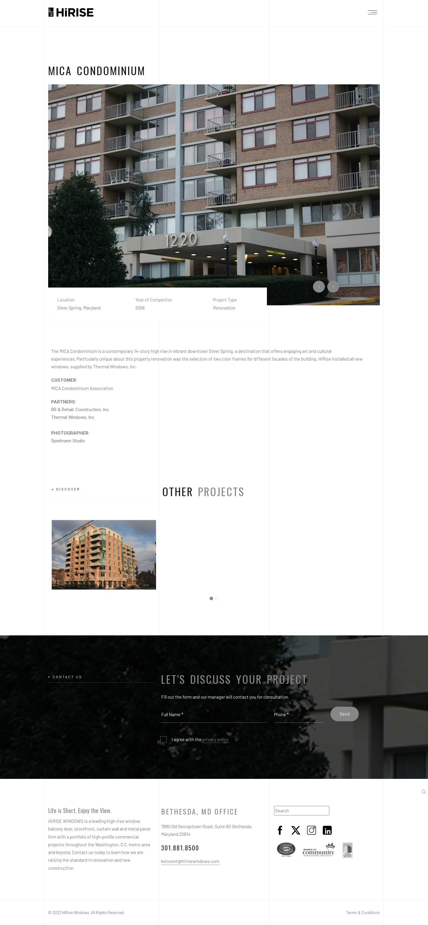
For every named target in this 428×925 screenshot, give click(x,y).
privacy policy (215, 739)
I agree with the (200, 739)
